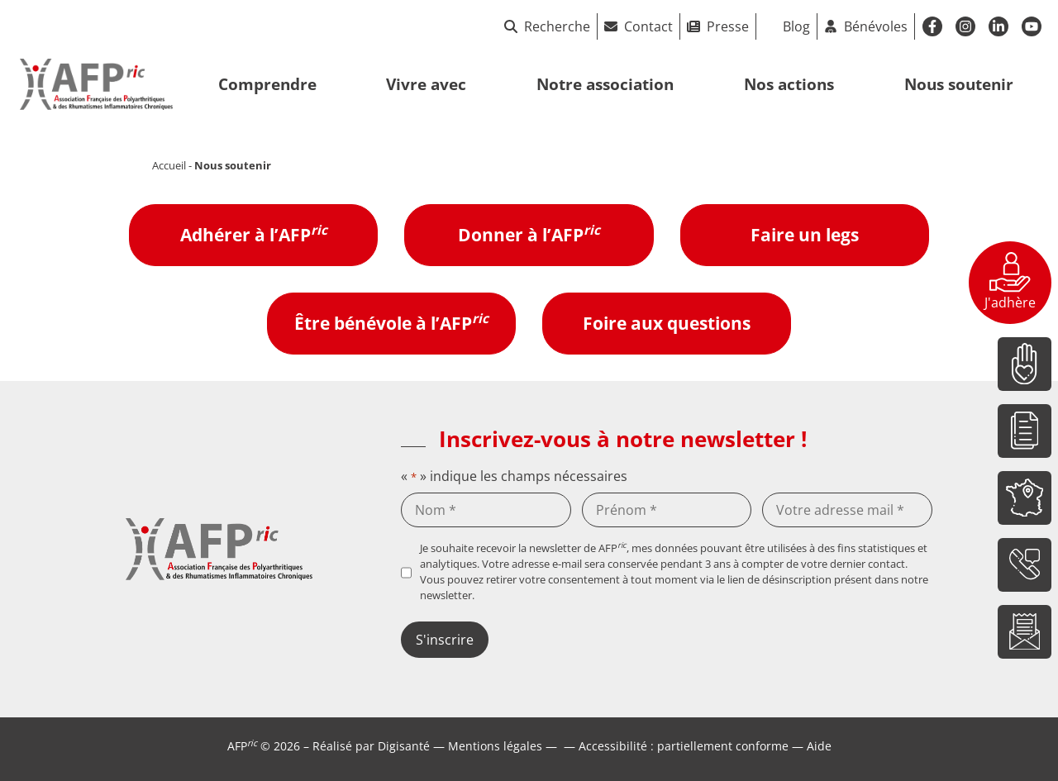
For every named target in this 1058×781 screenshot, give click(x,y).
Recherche (547, 26)
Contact (648, 26)
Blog (796, 26)
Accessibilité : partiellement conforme (684, 746)
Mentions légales (495, 746)
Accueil (169, 165)
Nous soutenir (958, 84)
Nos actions (789, 84)
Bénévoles (876, 26)
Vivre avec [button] (426, 84)
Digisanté (404, 746)
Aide (819, 746)
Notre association (605, 84)
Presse (728, 26)
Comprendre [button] (267, 84)
